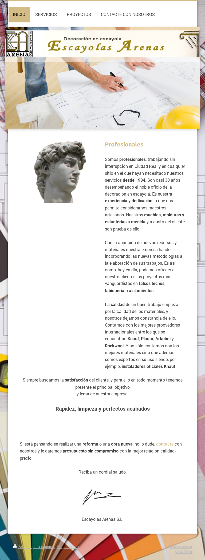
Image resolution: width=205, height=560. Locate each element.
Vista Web (183, 552)
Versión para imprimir (34, 547)
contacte (165, 444)
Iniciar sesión (181, 547)
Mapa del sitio (68, 547)
